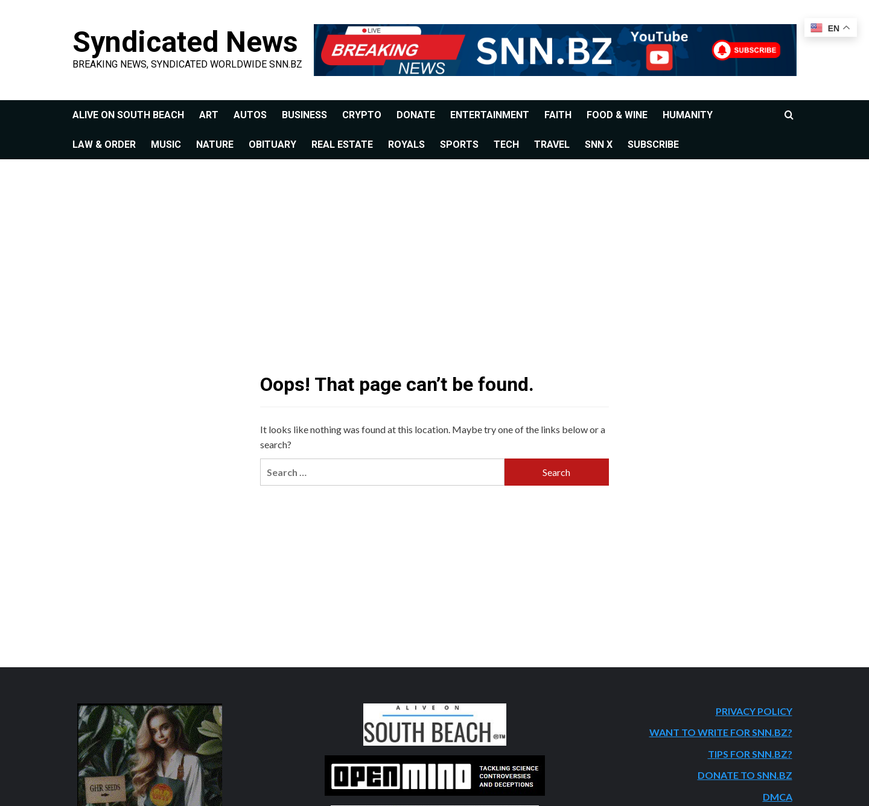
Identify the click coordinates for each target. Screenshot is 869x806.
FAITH (557, 115)
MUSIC (166, 144)
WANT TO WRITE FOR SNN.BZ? (720, 732)
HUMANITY (688, 115)
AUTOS (250, 115)
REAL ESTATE (342, 144)
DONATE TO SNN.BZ (745, 775)
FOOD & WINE (617, 115)
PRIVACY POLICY (754, 711)
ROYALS (406, 144)
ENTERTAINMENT (489, 115)
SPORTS (459, 144)
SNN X (599, 144)
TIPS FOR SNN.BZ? (750, 754)
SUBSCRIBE (653, 144)
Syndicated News (185, 42)
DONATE (415, 115)
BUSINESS (304, 115)
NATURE (215, 144)
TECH (506, 144)
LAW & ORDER (104, 144)
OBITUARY (272, 144)
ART (208, 115)
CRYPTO (361, 115)
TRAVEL (552, 144)
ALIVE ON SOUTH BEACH (128, 115)
